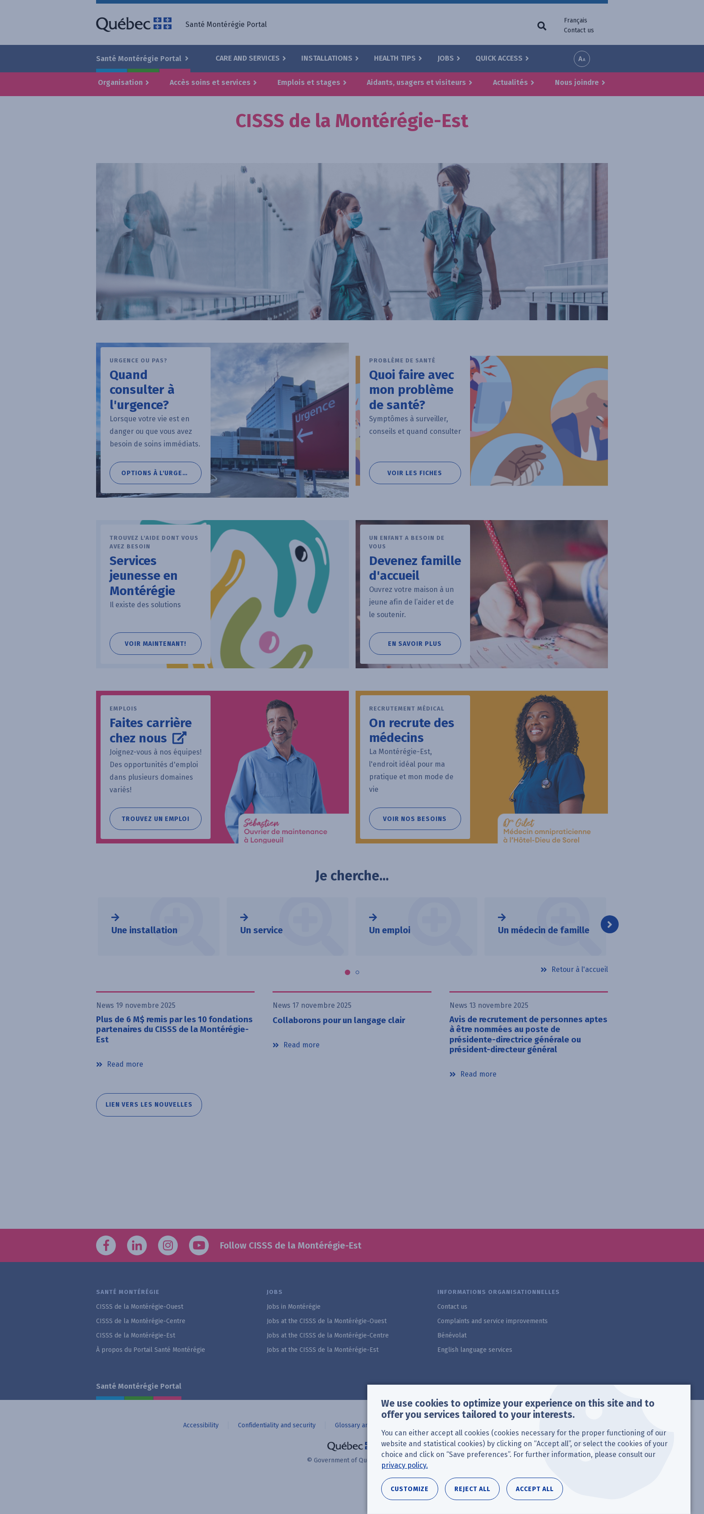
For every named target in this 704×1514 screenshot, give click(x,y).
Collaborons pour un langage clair (343, 1043)
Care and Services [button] (248, 58)
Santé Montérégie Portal (138, 1412)
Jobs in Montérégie (294, 1333)
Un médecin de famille (544, 953)
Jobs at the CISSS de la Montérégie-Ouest (327, 1347)
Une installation (144, 953)
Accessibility (201, 1451)
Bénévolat (451, 1362)
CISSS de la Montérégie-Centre (140, 1347)
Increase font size (582, 59)
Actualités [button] (510, 82)
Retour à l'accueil (579, 993)
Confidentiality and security (277, 1451)
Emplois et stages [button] (308, 82)
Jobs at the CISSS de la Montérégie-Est (322, 1376)
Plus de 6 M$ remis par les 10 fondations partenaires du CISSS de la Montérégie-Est (175, 1054)
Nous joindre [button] (577, 82)
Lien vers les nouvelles (149, 1131)
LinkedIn (137, 1272)
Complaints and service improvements (492, 1347)
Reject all (472, 1489)
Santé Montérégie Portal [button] (139, 58)
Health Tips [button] (395, 58)
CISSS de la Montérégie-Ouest (139, 1333)
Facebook (106, 1272)
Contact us (579, 30)
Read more (125, 1090)
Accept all (535, 1489)
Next (610, 948)
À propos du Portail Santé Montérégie (150, 1376)
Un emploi (389, 953)
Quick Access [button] (499, 58)
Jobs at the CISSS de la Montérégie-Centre (328, 1362)
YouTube (199, 1272)
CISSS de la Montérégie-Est (135, 1362)
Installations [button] (326, 58)
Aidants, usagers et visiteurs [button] (416, 82)
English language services (474, 1376)
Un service (261, 953)
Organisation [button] (120, 82)
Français (575, 20)
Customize (410, 1489)
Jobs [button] (445, 58)
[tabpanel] (159, 950)
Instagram (168, 1272)
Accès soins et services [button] (210, 82)
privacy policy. (404, 1465)
